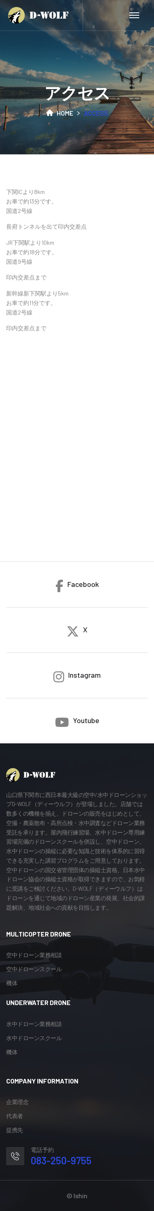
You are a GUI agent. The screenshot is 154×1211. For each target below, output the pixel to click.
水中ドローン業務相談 (34, 1023)
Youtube (77, 722)
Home (59, 113)
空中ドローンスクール (34, 968)
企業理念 (17, 1101)
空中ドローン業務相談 (34, 954)
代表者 (14, 1115)
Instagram (77, 676)
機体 (11, 982)
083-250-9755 (61, 1160)
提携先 (14, 1129)
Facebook (77, 585)
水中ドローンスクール (34, 1037)
